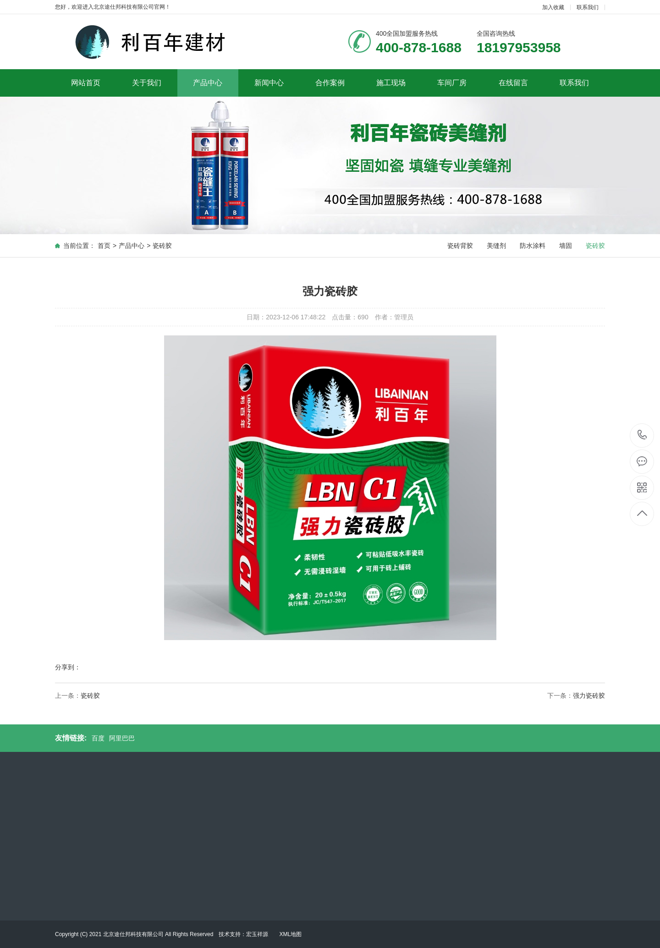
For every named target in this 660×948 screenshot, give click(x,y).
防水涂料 (532, 245)
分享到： (68, 667)
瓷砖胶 (162, 245)
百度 (98, 738)
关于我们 (146, 83)
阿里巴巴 (122, 738)
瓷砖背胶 (460, 245)
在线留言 (513, 83)
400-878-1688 (642, 435)
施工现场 (391, 83)
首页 (104, 245)
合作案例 (330, 83)
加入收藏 (553, 7)
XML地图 (290, 934)
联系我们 (588, 7)
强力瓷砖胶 (589, 695)
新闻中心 (269, 83)
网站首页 (85, 83)
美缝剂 (496, 245)
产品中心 (207, 83)
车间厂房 (452, 83)
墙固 (565, 245)
